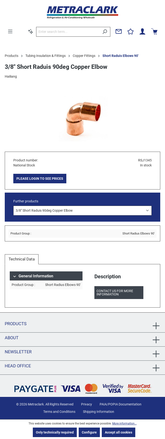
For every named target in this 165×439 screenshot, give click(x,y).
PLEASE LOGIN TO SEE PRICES (39, 178)
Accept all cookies (118, 432)
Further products (25, 201)
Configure (89, 432)
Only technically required (55, 432)
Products (16, 323)
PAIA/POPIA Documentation (120, 404)
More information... (124, 423)
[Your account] (142, 31)
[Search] (104, 32)
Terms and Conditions (59, 412)
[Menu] (10, 31)
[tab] (22, 259)
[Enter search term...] (67, 32)
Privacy (86, 404)
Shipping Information (98, 412)
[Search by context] (30, 31)
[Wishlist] (130, 31)
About (12, 337)
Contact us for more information (115, 292)
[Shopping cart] (154, 31)
